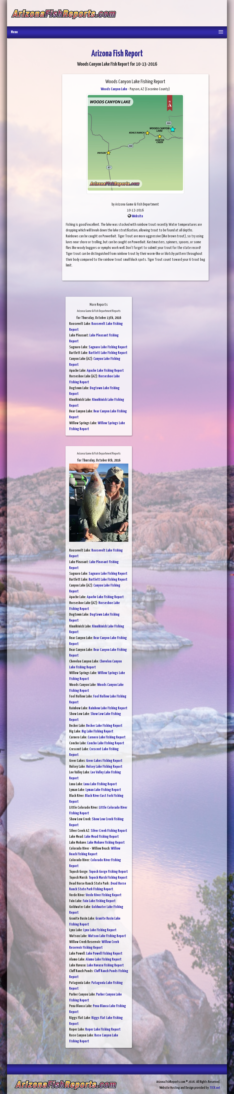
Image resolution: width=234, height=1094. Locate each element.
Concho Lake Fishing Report (105, 743)
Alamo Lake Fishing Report (104, 959)
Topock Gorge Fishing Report (108, 872)
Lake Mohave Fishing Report (106, 843)
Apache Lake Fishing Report (105, 371)
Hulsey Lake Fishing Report (104, 767)
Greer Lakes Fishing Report (104, 761)
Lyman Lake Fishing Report (103, 790)
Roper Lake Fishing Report (103, 1029)
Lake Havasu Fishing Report (105, 965)
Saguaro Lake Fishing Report (108, 347)
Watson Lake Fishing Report (107, 936)
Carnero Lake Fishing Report (107, 737)
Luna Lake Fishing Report (100, 784)
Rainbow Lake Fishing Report (108, 708)
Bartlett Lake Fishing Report (108, 353)
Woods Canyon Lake (114, 89)
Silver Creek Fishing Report (109, 831)
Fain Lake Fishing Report (99, 901)
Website (137, 216)
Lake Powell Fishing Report (104, 954)
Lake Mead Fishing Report (101, 837)
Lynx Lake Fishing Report (100, 930)
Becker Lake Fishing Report (104, 726)
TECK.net (215, 1087)
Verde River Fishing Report (104, 895)
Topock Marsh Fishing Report (108, 878)
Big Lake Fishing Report (97, 731)
